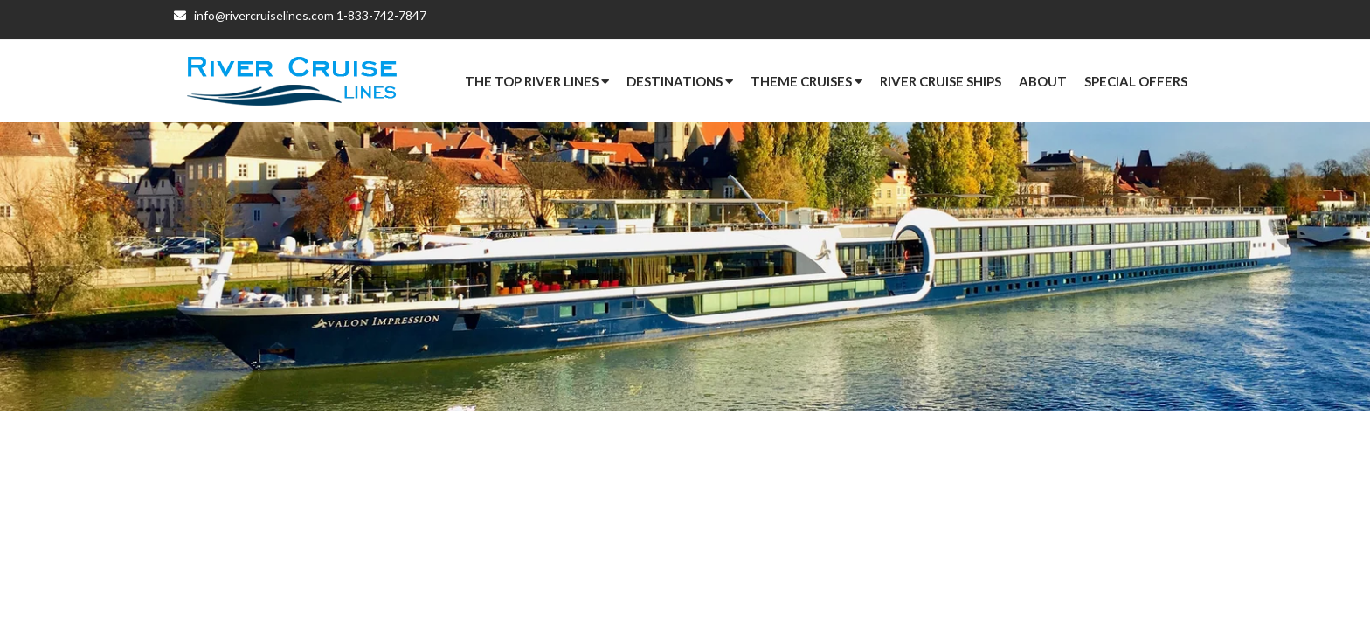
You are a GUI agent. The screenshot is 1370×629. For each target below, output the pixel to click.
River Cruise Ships (940, 81)
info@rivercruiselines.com (254, 19)
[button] (1136, 81)
